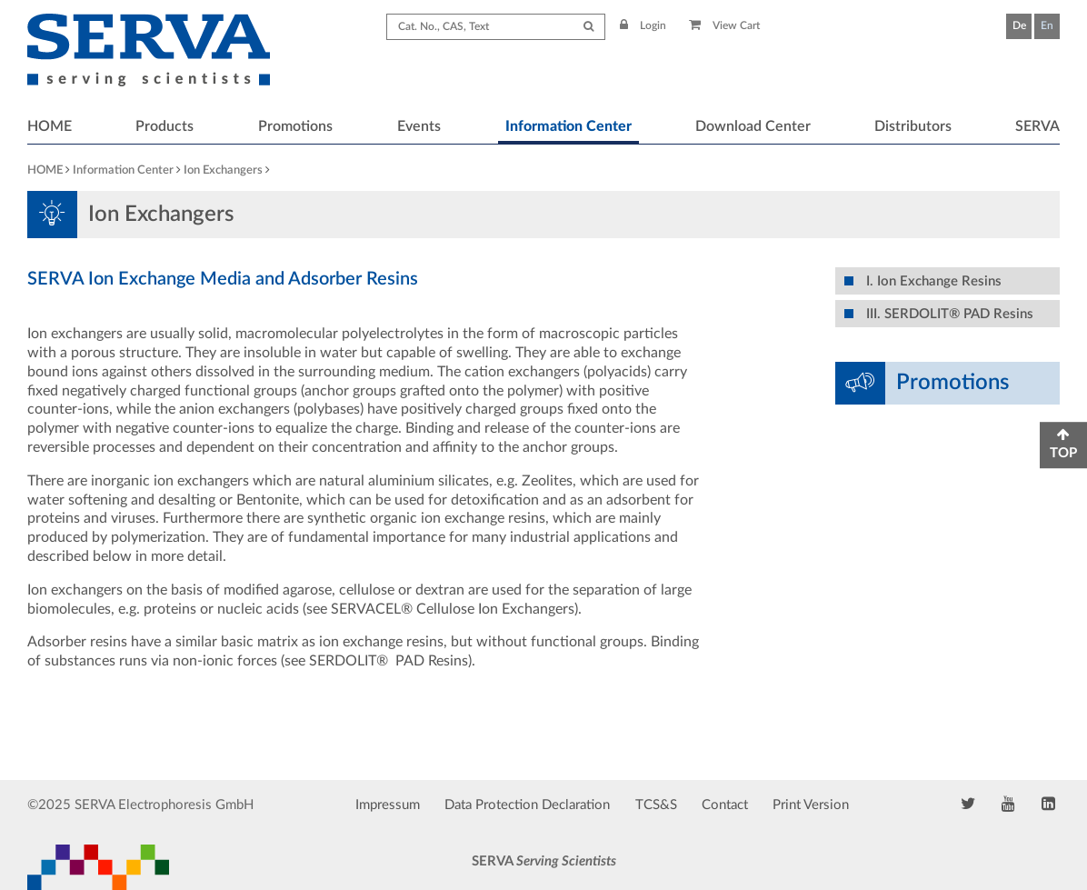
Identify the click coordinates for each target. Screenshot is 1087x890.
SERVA (1037, 126)
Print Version (811, 805)
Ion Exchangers (223, 170)
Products (164, 126)
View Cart (725, 25)
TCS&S (656, 805)
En (1047, 25)
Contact (725, 805)
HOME (49, 126)
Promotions (295, 126)
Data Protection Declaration (527, 805)
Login (643, 25)
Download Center (753, 126)
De (1019, 25)
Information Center (568, 126)
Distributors (913, 126)
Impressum (387, 805)
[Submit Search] (588, 27)
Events (419, 126)
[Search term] (495, 27)
